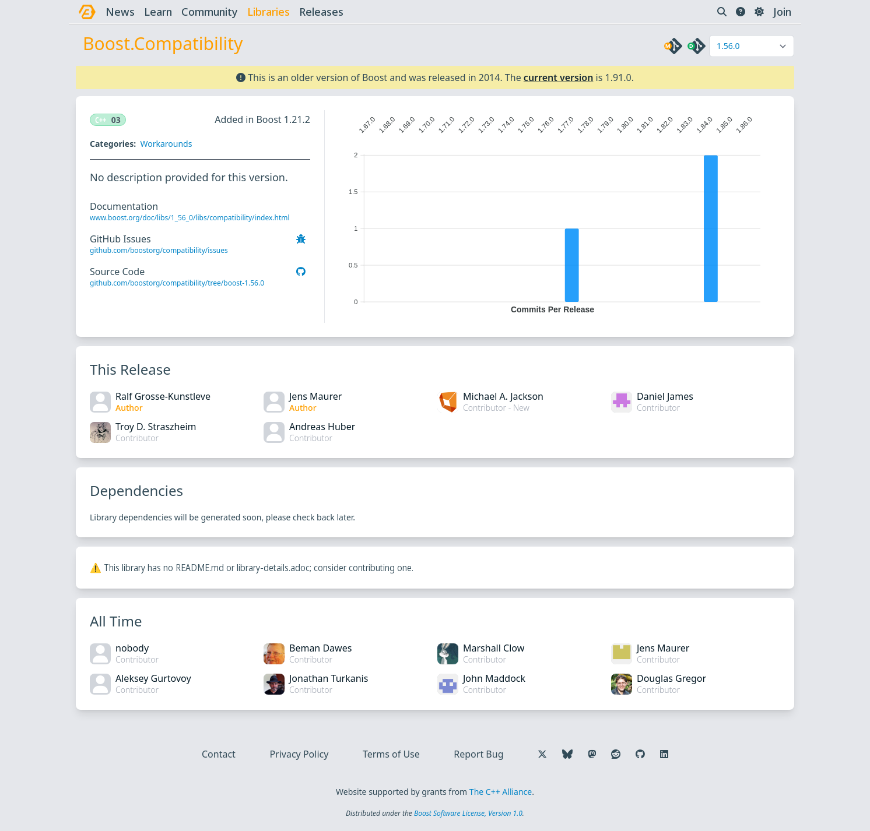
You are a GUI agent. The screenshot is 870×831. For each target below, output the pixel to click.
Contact (219, 754)
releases (321, 12)
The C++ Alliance (500, 791)
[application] (552, 212)
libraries (268, 12)
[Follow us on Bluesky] (567, 754)
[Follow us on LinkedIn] (664, 754)
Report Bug (478, 754)
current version (559, 77)
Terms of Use (391, 754)
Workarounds (166, 143)
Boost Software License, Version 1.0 (468, 813)
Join (782, 12)
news (120, 12)
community (209, 12)
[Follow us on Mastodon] (592, 754)
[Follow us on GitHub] (640, 754)
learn (158, 12)
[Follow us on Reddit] (615, 754)
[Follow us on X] (542, 754)
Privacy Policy (298, 754)
